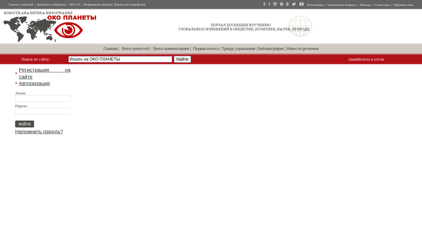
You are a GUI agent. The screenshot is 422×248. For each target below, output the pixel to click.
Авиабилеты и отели (366, 59)
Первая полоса (206, 48)
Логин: (20, 93)
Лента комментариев (171, 48)
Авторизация (34, 83)
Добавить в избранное (51, 4)
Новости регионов (302, 48)
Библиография (271, 48)
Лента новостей (135, 48)
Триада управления (238, 48)
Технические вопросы (341, 5)
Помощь (365, 5)
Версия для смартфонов (130, 4)
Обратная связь (403, 5)
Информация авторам (98, 4)
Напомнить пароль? (39, 131)
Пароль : (22, 106)
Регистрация (315, 5)
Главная (110, 48)
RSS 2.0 (75, 4)
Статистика (381, 5)
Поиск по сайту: (36, 59)
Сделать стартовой (21, 4)
